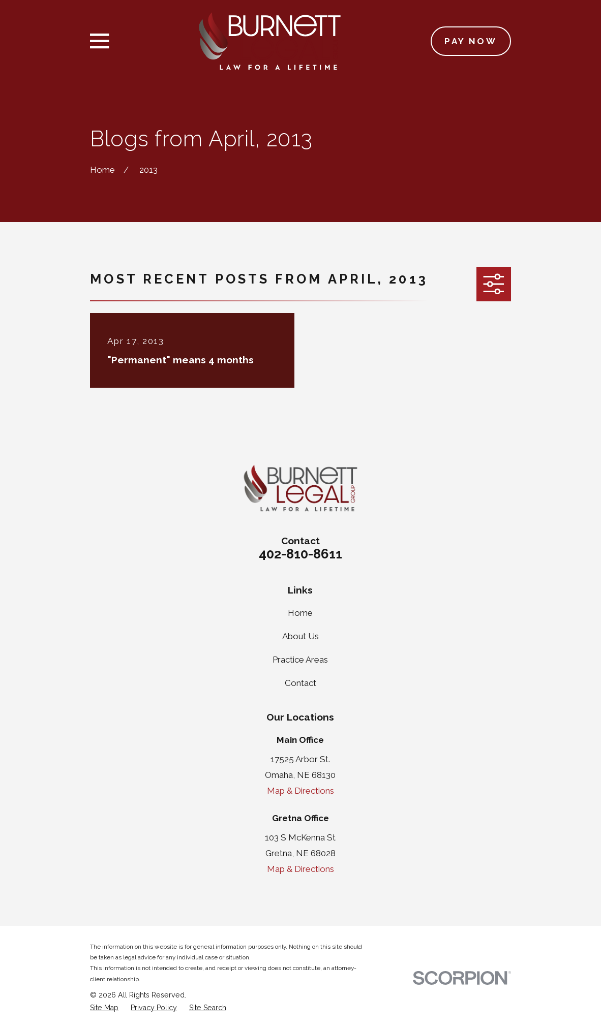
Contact (300, 683)
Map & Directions (300, 791)
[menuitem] (104, 1008)
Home (300, 613)
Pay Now (470, 41)
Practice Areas (300, 659)
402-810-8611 (300, 553)
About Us (300, 636)
